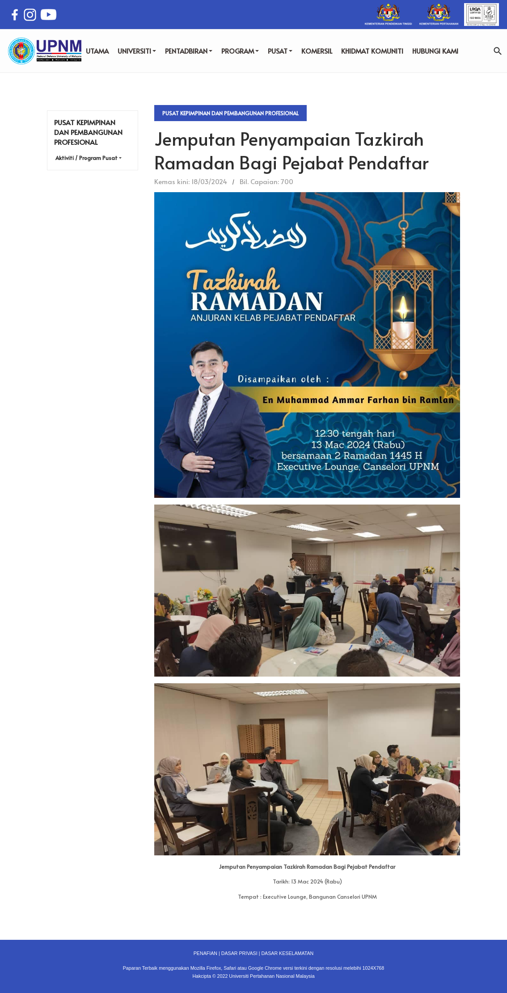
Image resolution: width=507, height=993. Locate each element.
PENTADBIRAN (188, 50)
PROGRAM (240, 50)
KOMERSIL (316, 50)
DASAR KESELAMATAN (287, 953)
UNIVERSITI (137, 50)
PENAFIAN (205, 953)
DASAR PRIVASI (239, 953)
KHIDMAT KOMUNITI (372, 50)
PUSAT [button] (280, 50)
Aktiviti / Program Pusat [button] (86, 157)
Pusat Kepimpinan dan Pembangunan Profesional (230, 113)
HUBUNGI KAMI (435, 50)
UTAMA (97, 50)
